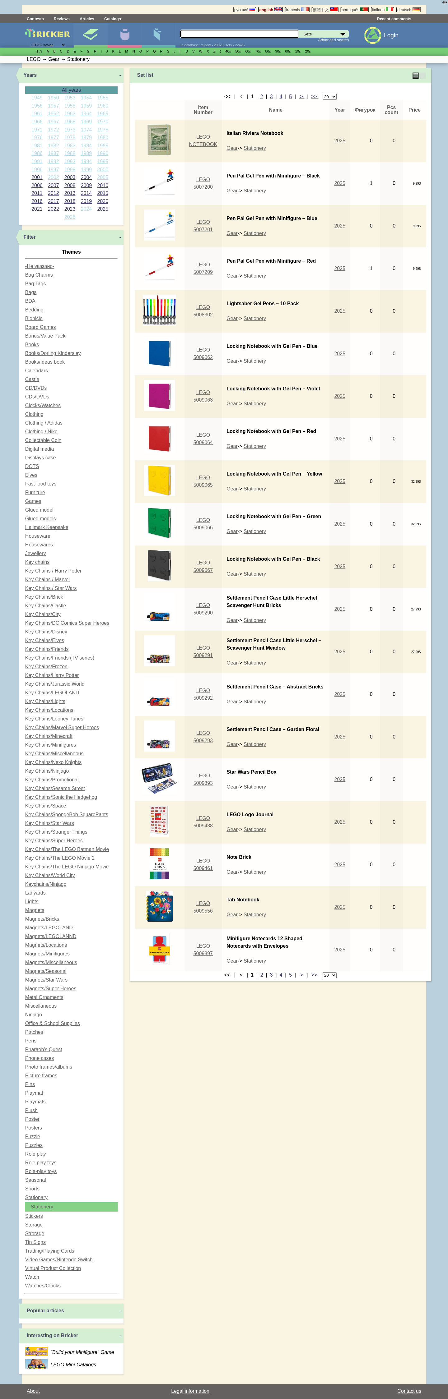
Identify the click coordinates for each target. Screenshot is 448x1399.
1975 (102, 129)
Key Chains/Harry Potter (52, 675)
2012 (53, 193)
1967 (53, 121)
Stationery (42, 1206)
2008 (70, 185)
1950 (53, 97)
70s (258, 51)
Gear (232, 148)
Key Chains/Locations (49, 710)
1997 (53, 169)
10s (298, 51)
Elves (31, 475)
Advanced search (333, 40)
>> (314, 96)
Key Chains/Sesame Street (55, 788)
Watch (32, 1277)
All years (71, 90)
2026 (70, 217)
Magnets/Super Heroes (51, 988)
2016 (37, 201)
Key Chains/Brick (44, 597)
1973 (70, 129)
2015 (102, 193)
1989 (86, 153)
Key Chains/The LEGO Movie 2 (60, 858)
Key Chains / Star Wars (51, 588)
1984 (86, 145)
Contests (35, 18)
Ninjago (33, 1014)
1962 (53, 113)
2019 (86, 201)
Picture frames (41, 1075)
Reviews (62, 18)
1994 (86, 161)
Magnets (34, 910)
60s (248, 51)
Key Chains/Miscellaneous (54, 753)
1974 (86, 129)
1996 (37, 169)
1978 (70, 137)
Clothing (34, 414)
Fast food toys (41, 483)
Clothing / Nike (41, 431)
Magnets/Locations (46, 945)
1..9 (39, 51)
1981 (37, 145)
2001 (37, 177)
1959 (86, 105)
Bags (30, 292)
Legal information (190, 1391)
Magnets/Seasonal (46, 971)
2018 (70, 201)
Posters (33, 1127)
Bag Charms (39, 275)
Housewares (39, 544)
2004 (86, 177)
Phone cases (39, 1058)
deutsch (408, 9)
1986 (37, 153)
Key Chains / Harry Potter (53, 570)
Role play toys (41, 1162)
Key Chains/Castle (45, 605)
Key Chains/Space (45, 805)
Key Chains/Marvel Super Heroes (62, 727)
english (270, 9)
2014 (86, 193)
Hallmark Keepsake (46, 527)
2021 (37, 209)
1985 (102, 145)
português (355, 9)
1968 (70, 121)
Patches (34, 1032)
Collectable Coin (43, 440)
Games (33, 501)
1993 (70, 161)
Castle (32, 379)
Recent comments (394, 18)
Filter (30, 237)
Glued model (39, 510)
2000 (102, 169)
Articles (87, 18)
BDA (30, 301)
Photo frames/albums (48, 1067)
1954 (86, 97)
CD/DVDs (36, 388)
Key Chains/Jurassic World (55, 684)
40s (228, 51)
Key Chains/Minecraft (48, 736)
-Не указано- (39, 266)
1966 (37, 121)
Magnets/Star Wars (46, 980)
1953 (70, 97)
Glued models (40, 518)
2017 (53, 201)
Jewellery (35, 553)
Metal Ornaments (44, 997)
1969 (86, 121)
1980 (102, 137)
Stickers (34, 1216)
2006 (37, 185)
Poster (32, 1119)
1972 (53, 129)
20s (308, 51)
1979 (86, 137)
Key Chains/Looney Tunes (54, 718)
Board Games (40, 327)
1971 (37, 129)
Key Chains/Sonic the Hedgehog (61, 797)
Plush (31, 1110)
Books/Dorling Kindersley (53, 353)
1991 (37, 161)
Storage (34, 1224)
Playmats (35, 1101)
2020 (102, 201)
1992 (53, 161)
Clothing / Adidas (44, 423)
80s (268, 51)
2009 (86, 185)
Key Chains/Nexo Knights (53, 762)
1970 (102, 121)
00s (288, 51)
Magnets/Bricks (42, 919)
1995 (102, 161)
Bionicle (34, 318)
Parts (158, 35)
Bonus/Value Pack (45, 335)
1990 (102, 153)
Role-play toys (41, 1171)
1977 (53, 137)
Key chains (37, 562)
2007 (53, 185)
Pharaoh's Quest (43, 1049)
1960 (102, 105)
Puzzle (32, 1136)
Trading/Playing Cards (49, 1251)
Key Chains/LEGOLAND (52, 692)
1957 (53, 105)
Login (391, 35)
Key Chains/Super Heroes (54, 840)
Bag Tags (35, 283)
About (33, 1391)
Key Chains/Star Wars (49, 823)
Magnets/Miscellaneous (51, 962)
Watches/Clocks (43, 1285)
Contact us (409, 1391)
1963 (70, 113)
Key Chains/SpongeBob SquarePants (66, 814)
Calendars (36, 370)
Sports (32, 1188)
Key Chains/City (43, 614)
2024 (86, 209)
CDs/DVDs (37, 396)
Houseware (37, 536)
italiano (382, 9)
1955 (102, 97)
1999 (86, 169)
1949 (37, 97)
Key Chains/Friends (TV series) (59, 657)
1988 (70, 153)
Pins (30, 1084)
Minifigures (124, 35)
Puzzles (34, 1145)
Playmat (34, 1093)
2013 (70, 193)
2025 (102, 209)
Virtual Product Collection (53, 1268)
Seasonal (35, 1180)
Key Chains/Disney (46, 631)
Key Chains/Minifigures (50, 745)
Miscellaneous (41, 1006)
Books (32, 344)
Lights (32, 901)
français (297, 9)
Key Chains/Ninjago (47, 771)
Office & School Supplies (52, 1023)
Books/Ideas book (45, 362)
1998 (70, 169)
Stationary (36, 1197)
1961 (37, 113)
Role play (35, 1154)
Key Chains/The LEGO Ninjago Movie (67, 866)
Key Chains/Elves (44, 640)
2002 (53, 177)
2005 (102, 177)
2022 (53, 209)
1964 (86, 113)
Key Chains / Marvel (47, 579)
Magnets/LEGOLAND (49, 927)
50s (238, 51)
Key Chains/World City (50, 875)
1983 (70, 145)
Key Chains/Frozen (46, 666)
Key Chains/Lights (45, 701)
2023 (70, 209)
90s (278, 51)
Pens (30, 1040)
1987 (53, 153)
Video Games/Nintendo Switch (59, 1259)
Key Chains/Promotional (52, 779)
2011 (37, 193)
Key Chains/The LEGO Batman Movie (67, 849)
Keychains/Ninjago (46, 884)
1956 (37, 105)
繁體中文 (325, 9)
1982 (53, 145)
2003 (70, 177)
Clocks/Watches (43, 405)
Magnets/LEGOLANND (51, 936)
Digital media (39, 449)
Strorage (34, 1233)
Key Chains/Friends (47, 649)
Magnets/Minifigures (47, 953)
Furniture (35, 492)
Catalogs (112, 18)
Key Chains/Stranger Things (56, 832)
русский (244, 9)
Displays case (40, 457)
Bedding (34, 309)
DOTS (32, 466)
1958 (70, 105)
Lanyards (35, 892)
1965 (102, 113)
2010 (102, 185)
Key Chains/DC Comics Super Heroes (67, 623)
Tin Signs (35, 1242)
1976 (37, 137)
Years (30, 75)
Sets (90, 35)
